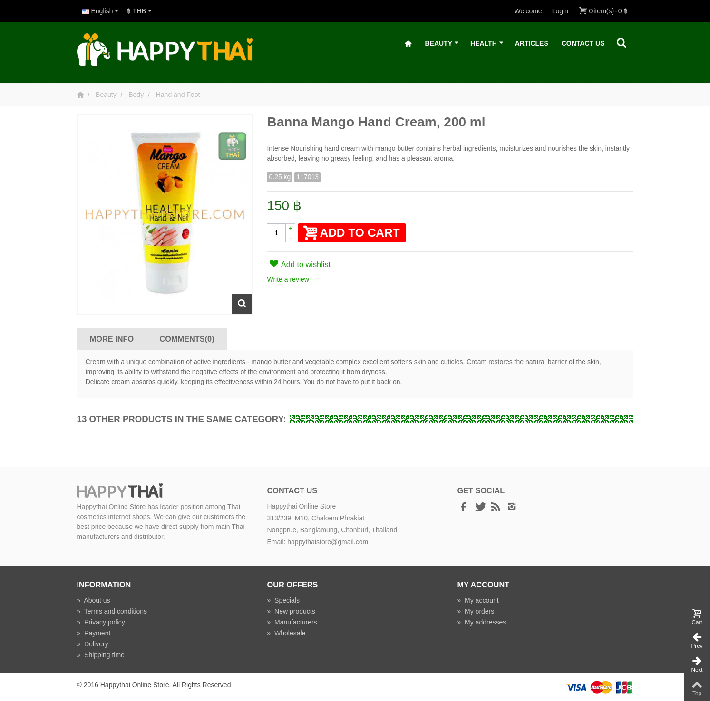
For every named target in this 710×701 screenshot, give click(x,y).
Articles (531, 43)
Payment (94, 633)
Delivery (92, 644)
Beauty (442, 43)
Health (487, 43)
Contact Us (583, 43)
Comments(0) (187, 339)
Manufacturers (292, 622)
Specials (283, 600)
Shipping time (101, 655)
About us (93, 600)
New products (291, 611)
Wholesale (286, 633)
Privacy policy (101, 622)
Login (560, 11)
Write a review (288, 279)
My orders (475, 611)
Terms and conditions (112, 611)
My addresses (481, 622)
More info (112, 339)
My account (477, 600)
